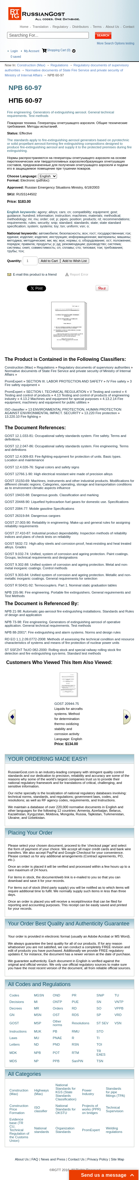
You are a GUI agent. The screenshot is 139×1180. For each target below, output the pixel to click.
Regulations (59, 65)
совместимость (43, 247)
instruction (63, 215)
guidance (14, 215)
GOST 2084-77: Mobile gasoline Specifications (39, 508)
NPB (37, 1052)
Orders (58, 1008)
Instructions (18, 1031)
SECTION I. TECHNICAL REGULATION (56, 391)
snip (54, 222)
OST (56, 1015)
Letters (14, 1044)
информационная (82, 237)
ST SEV (102, 1023)
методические (34, 240)
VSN (118, 1023)
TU (117, 995)
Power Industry (88, 1092)
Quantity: (14, 261)
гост (92, 233)
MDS (13, 1061)
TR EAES (101, 1052)
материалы (106, 237)
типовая (89, 247)
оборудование (93, 240)
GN (11, 1015)
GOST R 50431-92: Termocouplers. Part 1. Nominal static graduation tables (61, 585)
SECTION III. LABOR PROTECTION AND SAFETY (64, 381)
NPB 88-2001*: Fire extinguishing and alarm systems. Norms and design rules (63, 632)
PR (74, 995)
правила (28, 244)
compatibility (82, 212)
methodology (16, 219)
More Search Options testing (115, 43)
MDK (13, 1052)
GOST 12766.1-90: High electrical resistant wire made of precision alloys (58, 474)
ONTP (57, 1002)
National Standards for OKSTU (65, 1109)
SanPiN (77, 1061)
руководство (96, 244)
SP (99, 1015)
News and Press (53, 1159)
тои (99, 247)
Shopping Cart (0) (59, 50)
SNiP (100, 995)
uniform (72, 226)
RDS (75, 1015)
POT (56, 1052)
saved (16, 56)
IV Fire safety (116, 381)
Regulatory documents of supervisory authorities (94, 367)
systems (46, 226)
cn (69, 212)
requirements (17, 222)
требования (113, 247)
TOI (99, 1044)
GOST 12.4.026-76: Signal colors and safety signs (42, 467)
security (43, 222)
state (94, 222)
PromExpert (13, 381)
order (44, 219)
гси (127, 233)
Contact (128, 26)
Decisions (16, 1002)
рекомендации (73, 244)
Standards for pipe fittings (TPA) (115, 1092)
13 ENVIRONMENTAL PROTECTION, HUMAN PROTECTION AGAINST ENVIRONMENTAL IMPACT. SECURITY (63, 411)
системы (13, 247)
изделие (26, 237)
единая (12, 237)
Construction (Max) (31, 65)
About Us (112, 26)
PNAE (57, 1038)
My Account (31, 51)
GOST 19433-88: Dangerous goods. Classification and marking (52, 495)
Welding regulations (114, 1130)
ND (36, 1044)
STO (100, 1031)
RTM (75, 1052)
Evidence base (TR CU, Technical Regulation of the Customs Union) (19, 1130)
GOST (14, 1023)
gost (113, 212)
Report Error (79, 274)
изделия (41, 237)
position (75, 219)
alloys (53, 212)
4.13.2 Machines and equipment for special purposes (59, 399)
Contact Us (76, 1159)
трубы (12, 251)
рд (58, 244)
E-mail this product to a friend (35, 274)
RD (74, 1008)
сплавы (68, 247)
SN (99, 1002)
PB (55, 1031)
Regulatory (60, 26)
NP (36, 1061)
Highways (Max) (41, 1092)
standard (65, 222)
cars (62, 212)
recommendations (116, 219)
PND (56, 1044)
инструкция (58, 237)
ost (52, 219)
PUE (75, 1002)
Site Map (117, 1159)
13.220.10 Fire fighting (21, 416)
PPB (56, 1061)
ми (49, 240)
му (55, 240)
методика (14, 240)
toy (56, 226)
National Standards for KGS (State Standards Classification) (65, 1092)
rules (32, 222)
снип (25, 247)
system (32, 226)
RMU (75, 1031)
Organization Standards (64, 1130)
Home (24, 26)
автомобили (48, 233)
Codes (14, 995)
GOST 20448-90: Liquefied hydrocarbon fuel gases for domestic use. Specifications (67, 502)
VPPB (119, 1008)
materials (95, 215)
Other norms (57, 1023)
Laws (13, 1038)
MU (36, 1038)
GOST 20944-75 (66, 703)
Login (14, 51)
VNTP (119, 1002)
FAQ (34, 1159)
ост (108, 240)
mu (36, 219)
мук (62, 240)
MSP (37, 1023)
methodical (112, 215)
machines (79, 215)
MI (36, 1002)
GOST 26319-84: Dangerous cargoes (32, 515)
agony (42, 212)
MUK (37, 1031)
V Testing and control (105, 391)
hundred (28, 215)
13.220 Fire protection (100, 413)
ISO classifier (14, 409)
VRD (118, 1015)
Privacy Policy (97, 1159)
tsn (62, 226)
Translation (40, 26)
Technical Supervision (114, 1109)
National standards (41, 1130)
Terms (97, 26)
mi (30, 219)
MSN (37, 1015)
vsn (82, 226)
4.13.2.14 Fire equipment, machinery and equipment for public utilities (64, 400)
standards (81, 222)
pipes (64, 219)
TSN (100, 1061)
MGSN (39, 995)
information (45, 215)
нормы (71, 240)
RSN (75, 1044)
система (114, 244)
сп (58, 247)
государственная (110, 233)
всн (85, 233)
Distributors (80, 26)
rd (99, 219)
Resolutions (80, 1023)
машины (123, 237)
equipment (101, 212)
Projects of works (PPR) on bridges (91, 1109)
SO (99, 1008)
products (89, 219)
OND (56, 995)
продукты (43, 244)
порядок (13, 244)
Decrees (15, 1008)
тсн (20, 251)
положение (121, 240)
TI (98, 1038)
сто (78, 247)
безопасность (69, 233)
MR (36, 1008)
